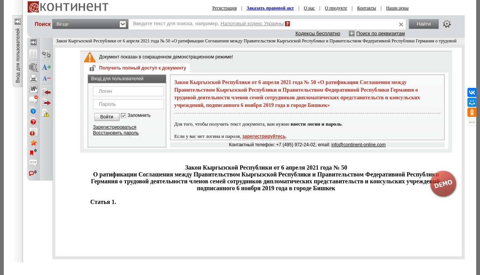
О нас (309, 8)
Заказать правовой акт (270, 8)
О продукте (336, 8)
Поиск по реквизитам (380, 33)
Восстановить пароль (116, 133)
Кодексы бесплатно (317, 33)
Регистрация (224, 8)
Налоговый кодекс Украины (252, 23)
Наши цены (397, 8)
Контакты (366, 8)
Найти (424, 24)
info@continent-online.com (358, 144)
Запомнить (139, 115)
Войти (106, 117)
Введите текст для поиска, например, (208, 23)
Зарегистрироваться (114, 127)
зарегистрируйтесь (264, 136)
